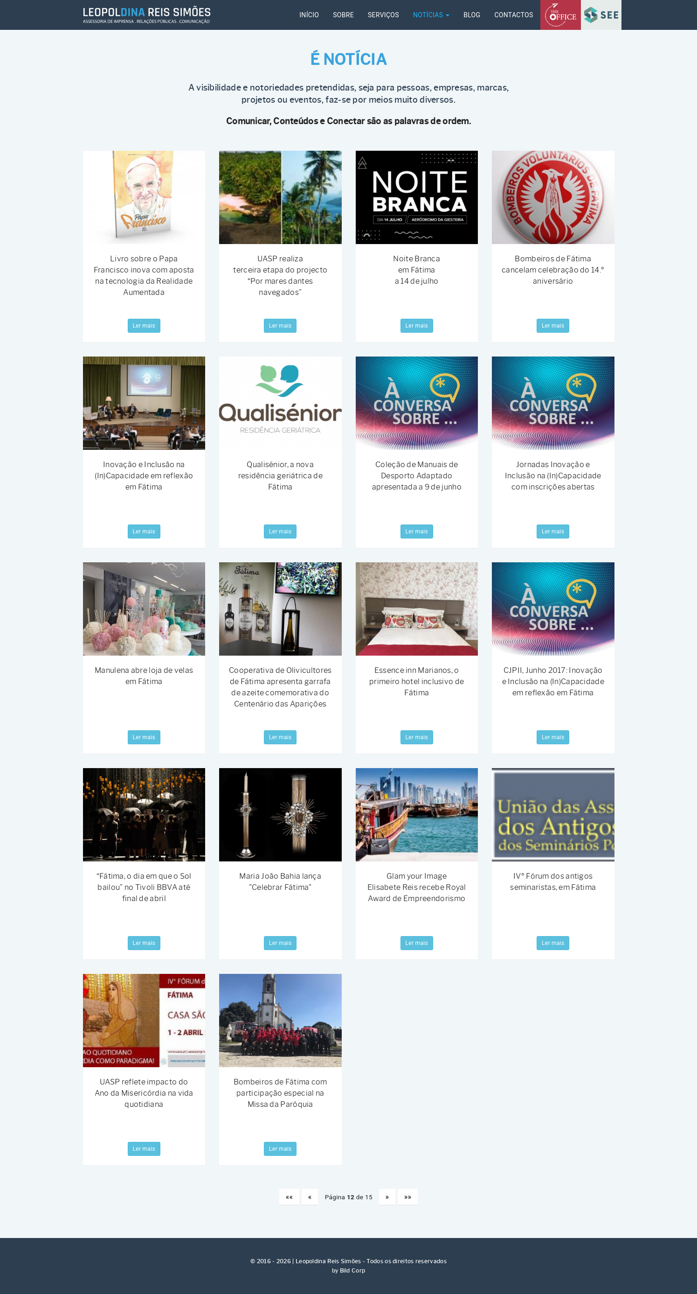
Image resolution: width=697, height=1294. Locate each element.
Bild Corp (353, 1270)
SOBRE (343, 15)
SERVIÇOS (383, 15)
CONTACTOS (513, 15)
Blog (471, 15)
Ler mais (144, 325)
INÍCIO (309, 15)
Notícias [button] (431, 15)
